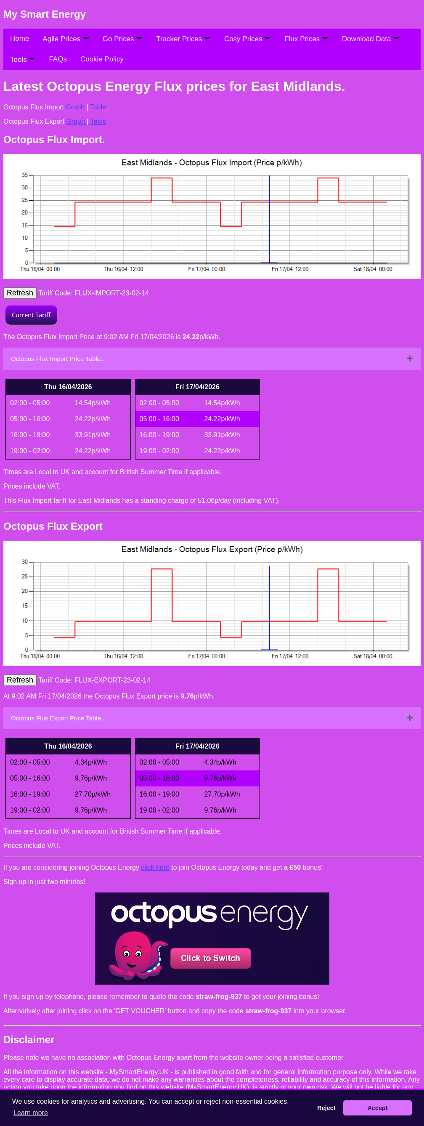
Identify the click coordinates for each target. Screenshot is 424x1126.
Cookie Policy (102, 59)
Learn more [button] (30, 1112)
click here (155, 867)
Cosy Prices (247, 39)
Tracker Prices (183, 39)
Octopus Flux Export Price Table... (58, 718)
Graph (76, 107)
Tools (22, 60)
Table (97, 107)
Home (19, 38)
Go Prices (123, 39)
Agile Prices (65, 39)
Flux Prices (306, 39)
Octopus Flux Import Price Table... (58, 358)
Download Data (371, 39)
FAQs (58, 59)
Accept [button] (378, 1108)
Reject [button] (326, 1108)
